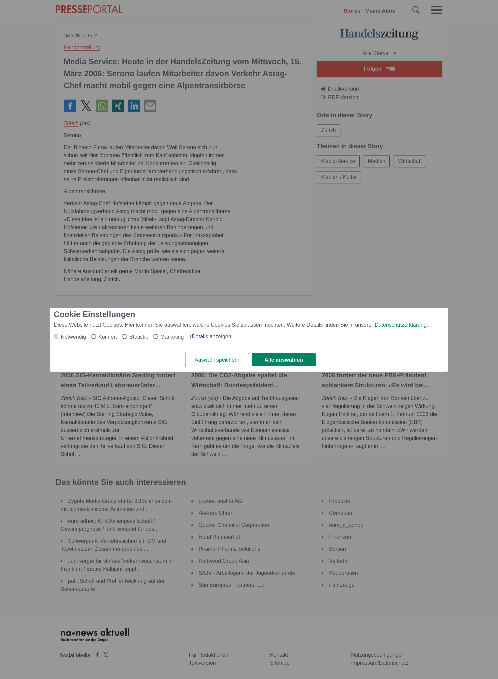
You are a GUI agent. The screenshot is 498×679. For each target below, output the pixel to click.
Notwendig (73, 337)
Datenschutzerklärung (401, 325)
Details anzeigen (211, 336)
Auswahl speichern (217, 360)
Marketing (172, 337)
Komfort (107, 337)
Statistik (138, 337)
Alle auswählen (283, 360)
